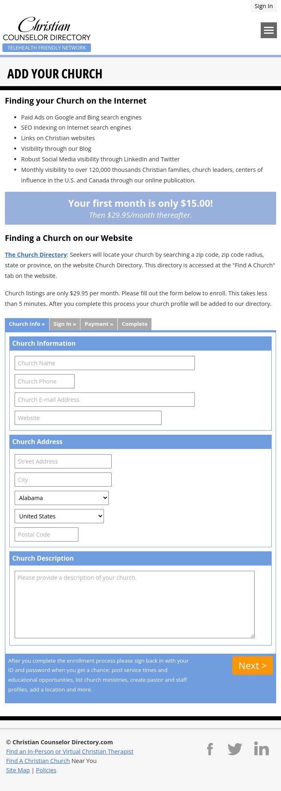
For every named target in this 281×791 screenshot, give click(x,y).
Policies (46, 770)
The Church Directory (36, 254)
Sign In (264, 6)
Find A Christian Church (38, 761)
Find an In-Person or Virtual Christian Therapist (70, 751)
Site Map (18, 770)
